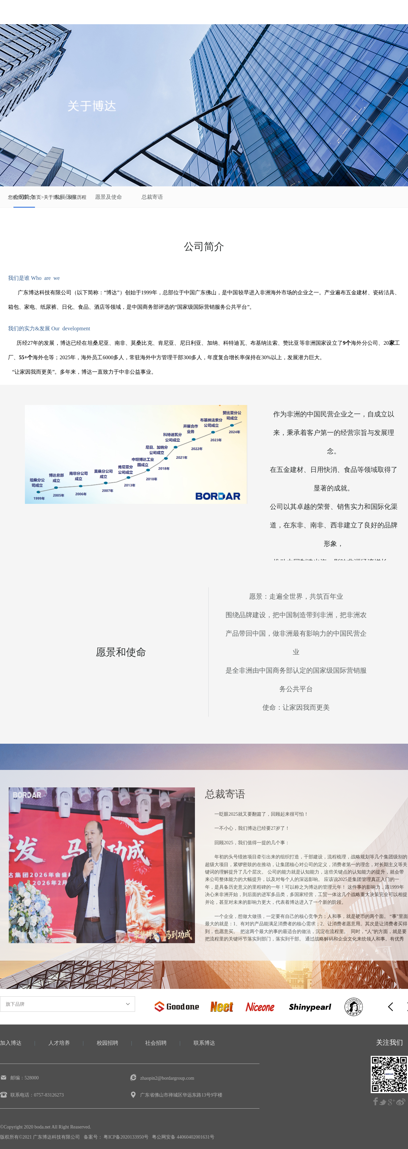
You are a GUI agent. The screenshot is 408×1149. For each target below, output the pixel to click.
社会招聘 (156, 1043)
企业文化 (188, 12)
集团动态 (230, 12)
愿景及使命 (108, 197)
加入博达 (315, 12)
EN (396, 10)
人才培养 (59, 1043)
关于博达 (114, 12)
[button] (390, 1007)
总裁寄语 (152, 197)
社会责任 (273, 12)
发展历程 (65, 197)
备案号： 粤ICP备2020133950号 (116, 1137)
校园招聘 (107, 1043)
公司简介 (24, 197)
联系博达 (204, 1043)
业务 (151, 12)
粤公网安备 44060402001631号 (183, 1137)
